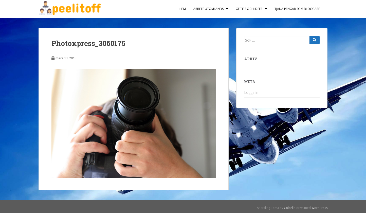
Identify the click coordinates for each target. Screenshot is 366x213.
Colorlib (290, 208)
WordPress (319, 208)
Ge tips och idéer (249, 9)
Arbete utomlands (208, 9)
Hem (182, 9)
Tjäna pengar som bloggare (297, 9)
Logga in (251, 92)
